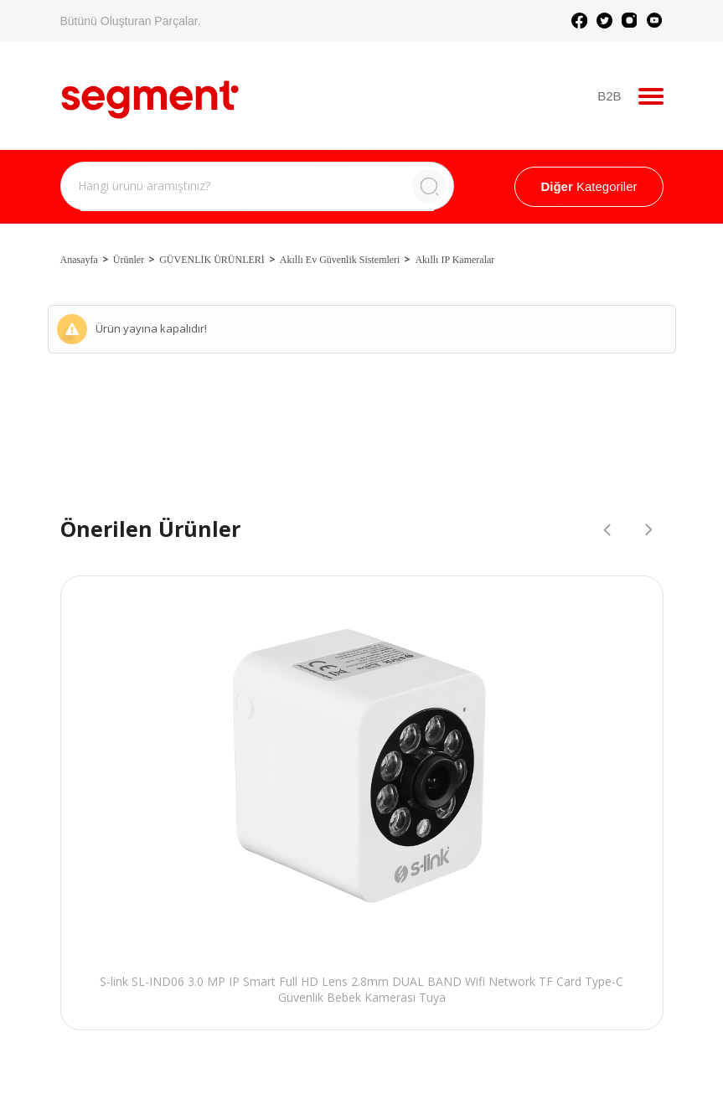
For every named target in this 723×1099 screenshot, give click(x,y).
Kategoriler (588, 186)
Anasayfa (79, 260)
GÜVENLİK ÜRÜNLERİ (212, 260)
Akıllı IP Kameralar (454, 260)
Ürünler (128, 260)
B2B (609, 96)
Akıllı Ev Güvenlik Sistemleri (340, 260)
